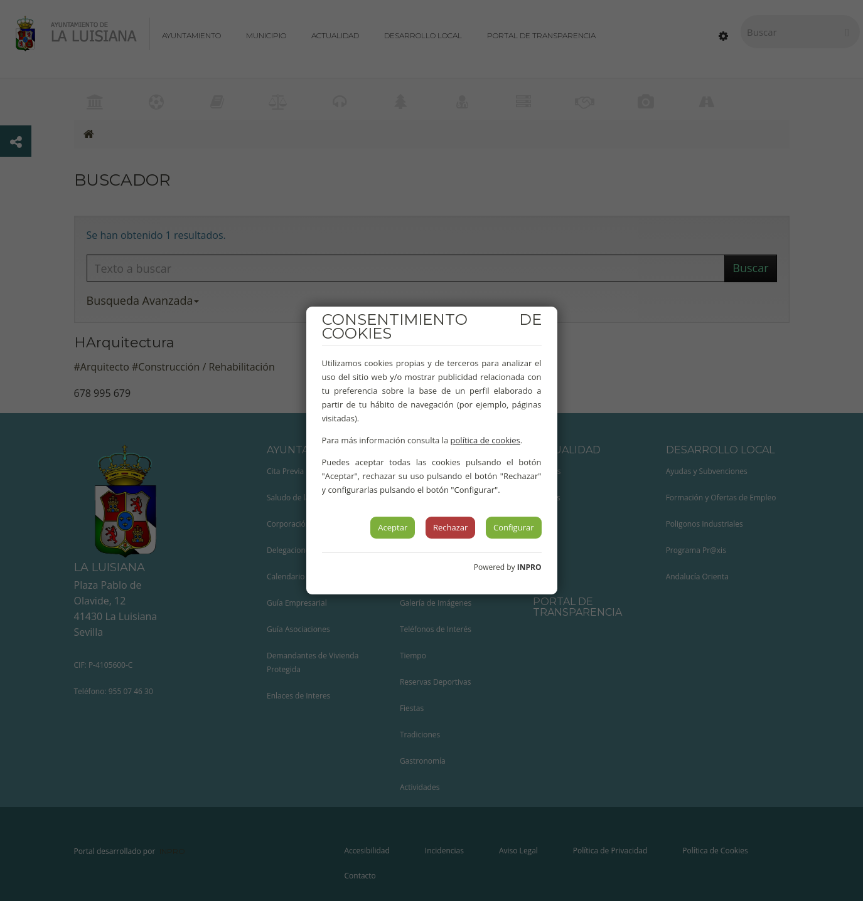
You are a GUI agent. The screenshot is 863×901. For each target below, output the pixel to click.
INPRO (529, 567)
